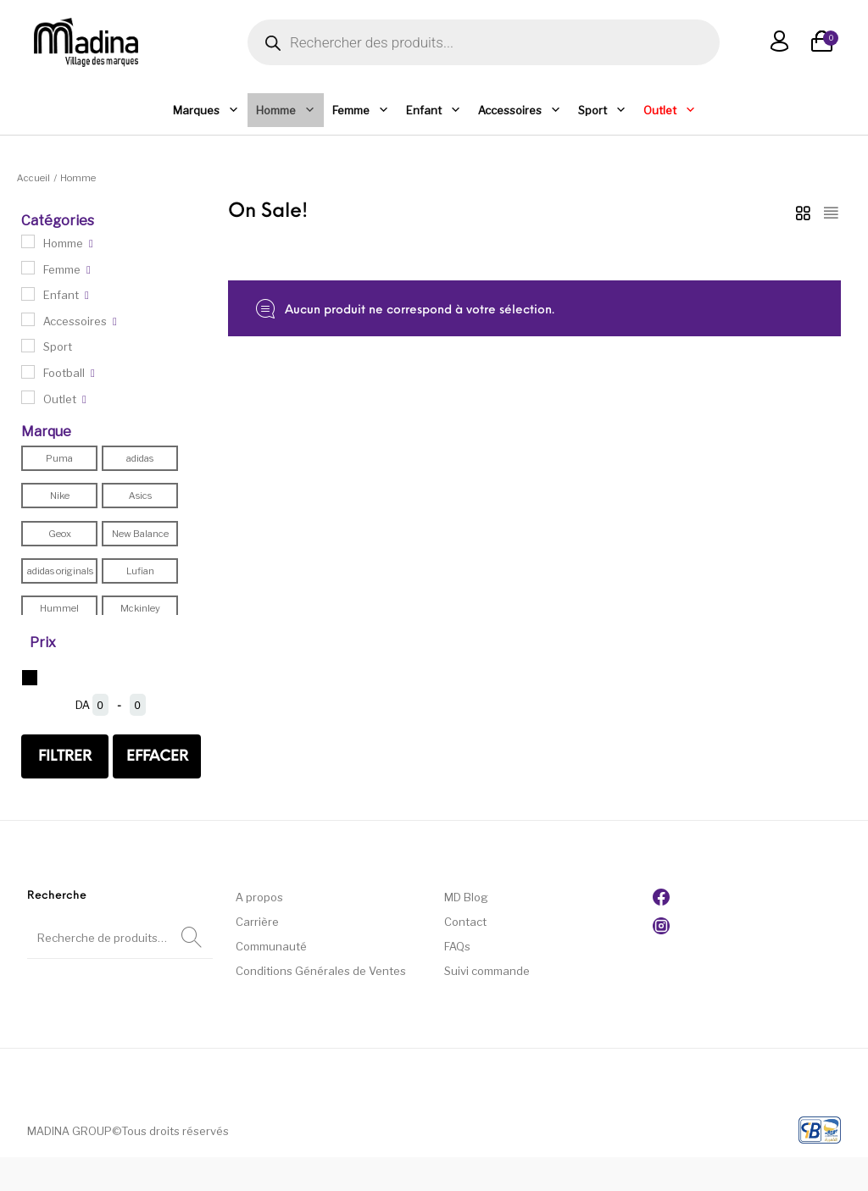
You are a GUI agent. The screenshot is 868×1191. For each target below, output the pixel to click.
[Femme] (28, 267)
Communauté (271, 946)
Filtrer (65, 757)
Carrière (257, 921)
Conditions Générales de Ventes (321, 971)
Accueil (33, 178)
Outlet (669, 110)
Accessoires (519, 110)
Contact (465, 921)
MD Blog (466, 897)
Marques (206, 110)
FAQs (457, 946)
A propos (259, 897)
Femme (360, 110)
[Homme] (28, 241)
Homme (285, 110)
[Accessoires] (28, 319)
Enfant (433, 110)
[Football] (28, 372)
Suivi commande (487, 971)
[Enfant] (28, 294)
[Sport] (28, 345)
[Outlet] (28, 397)
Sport (602, 110)
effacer (157, 757)
